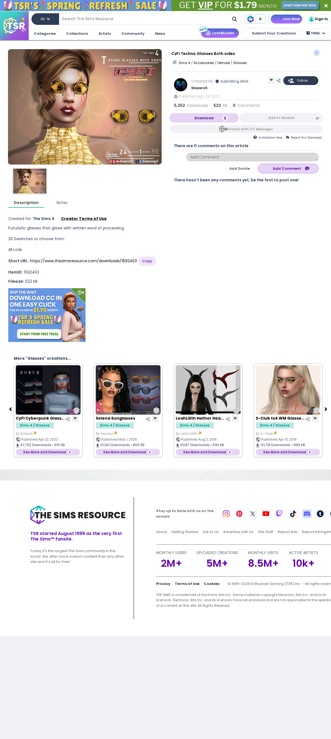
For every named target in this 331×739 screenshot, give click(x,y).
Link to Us (211, 531)
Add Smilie (239, 168)
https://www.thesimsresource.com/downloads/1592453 (83, 261)
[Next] (326, 409)
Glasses (240, 62)
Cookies (211, 583)
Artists (104, 33)
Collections (77, 33)
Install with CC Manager (250, 129)
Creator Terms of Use (84, 218)
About (161, 531)
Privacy (163, 583)
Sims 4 (184, 62)
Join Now (291, 19)
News (160, 33)
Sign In (318, 19)
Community (133, 33)
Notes (62, 202)
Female (223, 62)
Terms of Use (187, 583)
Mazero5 (199, 88)
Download (203, 118)
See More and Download (44, 452)
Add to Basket (281, 117)
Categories (45, 33)
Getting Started (184, 531)
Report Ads (288, 531)
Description (26, 202)
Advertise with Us (238, 531)
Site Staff (265, 531)
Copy (147, 261)
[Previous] (11, 409)
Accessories (204, 62)
